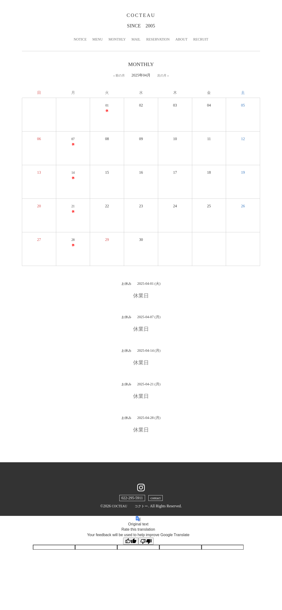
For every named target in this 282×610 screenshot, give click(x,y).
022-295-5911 (131, 499)
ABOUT (183, 41)
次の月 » (163, 77)
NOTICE (77, 41)
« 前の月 (118, 77)
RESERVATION (158, 41)
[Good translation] (130, 542)
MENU (95, 41)
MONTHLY (115, 41)
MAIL (136, 41)
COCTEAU (141, 16)
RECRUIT (204, 41)
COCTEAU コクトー (130, 507)
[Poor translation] (146, 542)
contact (155, 499)
